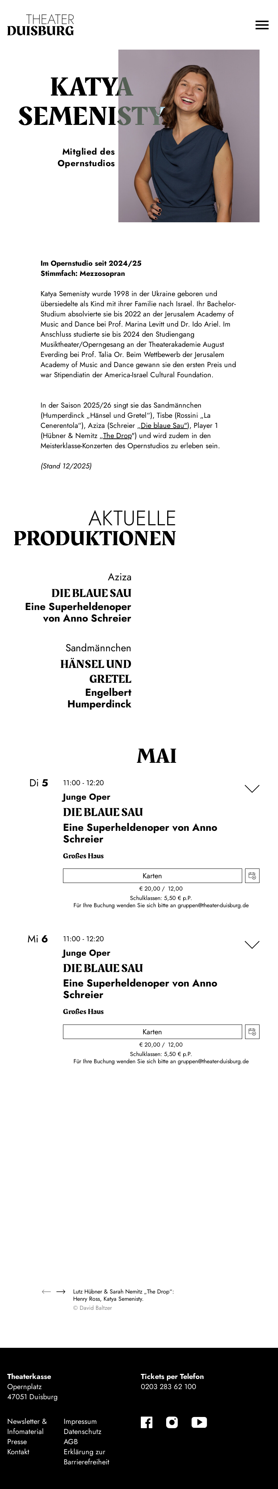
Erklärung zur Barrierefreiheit (86, 1457)
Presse (17, 1442)
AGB (71, 1442)
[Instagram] (172, 1422)
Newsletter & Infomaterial (27, 1426)
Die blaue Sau (91, 593)
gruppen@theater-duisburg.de (213, 905)
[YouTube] (199, 1422)
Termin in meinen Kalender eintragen (252, 875)
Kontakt (18, 1452)
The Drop (117, 435)
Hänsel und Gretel (95, 672)
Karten (152, 876)
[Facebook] (146, 1422)
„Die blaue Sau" (162, 425)
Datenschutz (82, 1431)
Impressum (80, 1421)
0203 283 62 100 (168, 1386)
